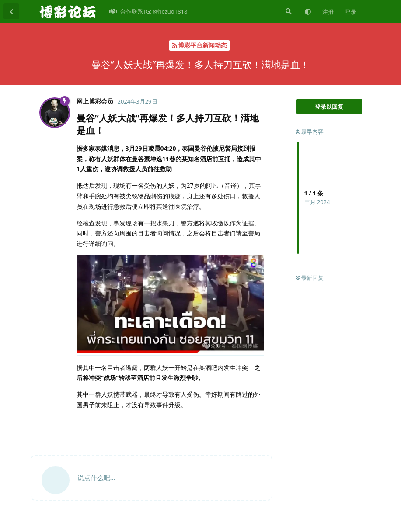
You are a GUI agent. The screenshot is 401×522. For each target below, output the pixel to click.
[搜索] (288, 11)
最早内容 (310, 131)
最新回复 (310, 278)
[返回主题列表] (11, 11)
